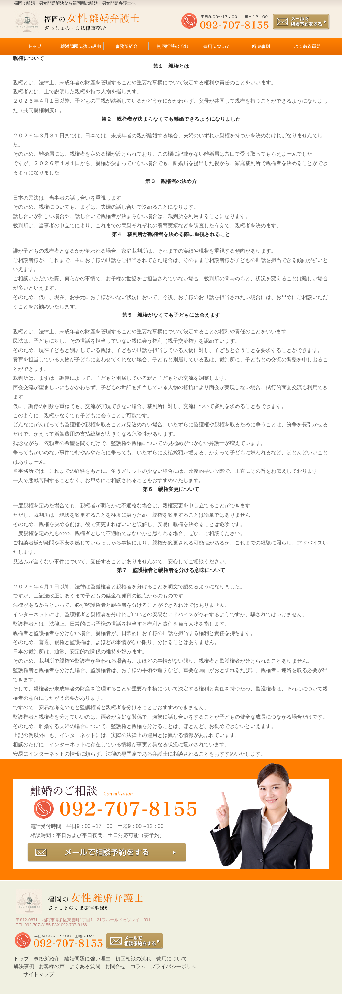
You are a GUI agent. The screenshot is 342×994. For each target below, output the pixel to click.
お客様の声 (52, 966)
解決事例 (24, 966)
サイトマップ (38, 974)
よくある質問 (84, 966)
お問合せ (115, 966)
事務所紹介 (46, 958)
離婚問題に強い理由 (87, 958)
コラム (138, 966)
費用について (171, 958)
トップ (21, 958)
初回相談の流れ (133, 958)
